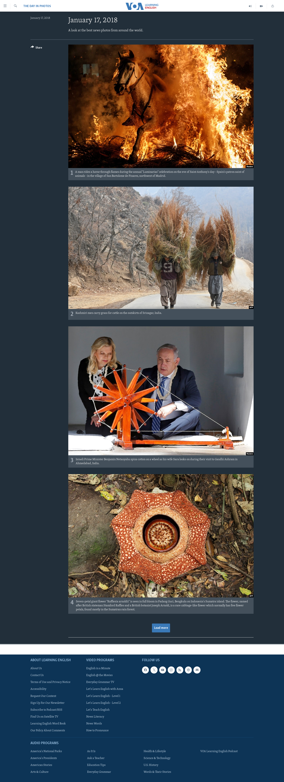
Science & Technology (157, 758)
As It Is (91, 751)
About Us (36, 668)
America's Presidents (43, 758)
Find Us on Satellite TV (44, 716)
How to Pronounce (97, 730)
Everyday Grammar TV (100, 682)
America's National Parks (46, 751)
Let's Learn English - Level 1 (103, 696)
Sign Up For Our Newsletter (47, 703)
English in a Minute (98, 668)
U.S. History (151, 765)
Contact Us (37, 675)
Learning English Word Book (48, 723)
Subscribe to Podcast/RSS (46, 709)
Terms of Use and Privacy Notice (50, 682)
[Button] (36, 48)
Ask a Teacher (96, 758)
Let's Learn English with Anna (104, 689)
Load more (161, 628)
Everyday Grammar (99, 772)
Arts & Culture (39, 772)
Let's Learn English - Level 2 (103, 703)
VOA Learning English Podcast (219, 751)
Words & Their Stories (157, 772)
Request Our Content (43, 696)
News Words (94, 723)
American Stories (41, 765)
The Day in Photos (37, 6)
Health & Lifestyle (155, 751)
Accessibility (38, 689)
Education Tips (96, 765)
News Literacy (95, 716)
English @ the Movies (99, 675)
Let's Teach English (98, 709)
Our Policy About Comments (47, 730)
